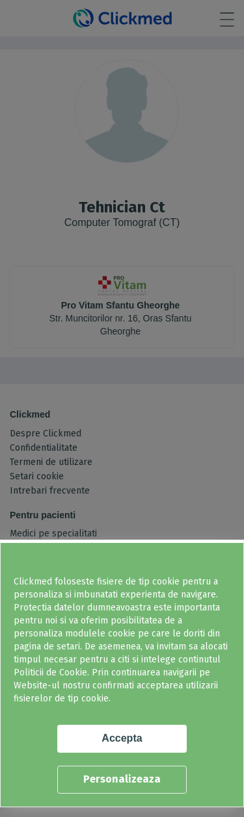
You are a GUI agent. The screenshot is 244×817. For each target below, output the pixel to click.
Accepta (122, 738)
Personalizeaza (122, 779)
